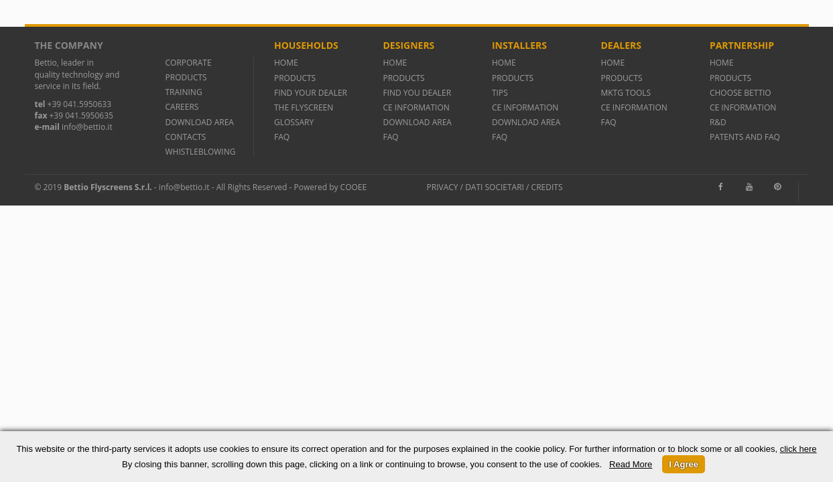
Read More (630, 464)
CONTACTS (186, 137)
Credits (547, 187)
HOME (286, 62)
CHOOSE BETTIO (740, 92)
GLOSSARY (294, 122)
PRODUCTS (186, 77)
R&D (718, 122)
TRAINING (184, 92)
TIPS (500, 92)
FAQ (282, 137)
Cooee (353, 187)
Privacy (442, 187)
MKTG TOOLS (625, 92)
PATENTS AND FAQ (745, 137)
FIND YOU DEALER (417, 92)
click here (798, 449)
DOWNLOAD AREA (200, 122)
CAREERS (182, 106)
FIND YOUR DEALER (310, 92)
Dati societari (494, 187)
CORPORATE (189, 62)
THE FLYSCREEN (303, 107)
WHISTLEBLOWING (201, 151)
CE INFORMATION (416, 107)
